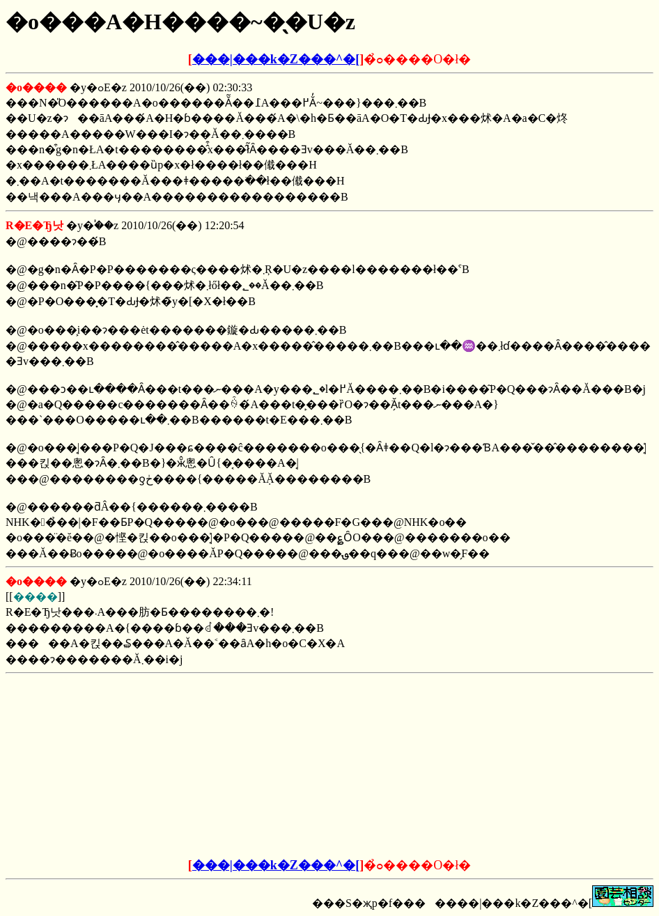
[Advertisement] (223, 766)
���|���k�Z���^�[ (275, 59)
